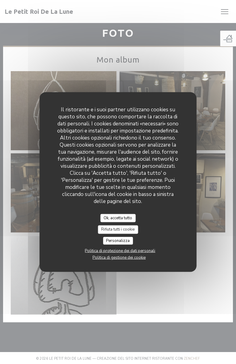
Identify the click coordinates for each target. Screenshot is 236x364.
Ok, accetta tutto (118, 217)
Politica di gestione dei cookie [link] (119, 257)
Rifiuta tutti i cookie (118, 229)
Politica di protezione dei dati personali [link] (120, 251)
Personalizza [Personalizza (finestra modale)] (118, 240)
